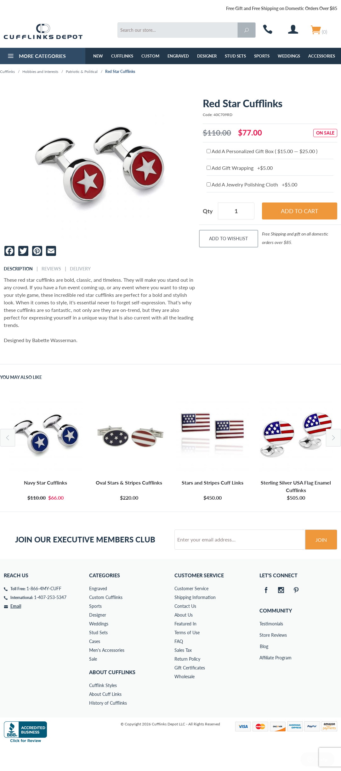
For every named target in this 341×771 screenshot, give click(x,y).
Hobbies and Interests (40, 71)
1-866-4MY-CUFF (43, 612)
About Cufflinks (112, 696)
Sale (93, 682)
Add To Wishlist (228, 238)
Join (321, 564)
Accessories (321, 55)
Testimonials (263, 647)
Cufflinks (122, 55)
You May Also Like (21, 377)
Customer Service (191, 612)
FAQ (178, 665)
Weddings (289, 55)
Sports (262, 55)
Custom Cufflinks (105, 621)
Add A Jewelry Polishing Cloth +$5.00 (252, 184)
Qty (208, 211)
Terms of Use (187, 656)
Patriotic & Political (82, 71)
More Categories (36, 56)
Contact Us (185, 630)
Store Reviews (263, 659)
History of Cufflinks (108, 726)
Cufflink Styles (103, 709)
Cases (94, 665)
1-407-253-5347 (50, 621)
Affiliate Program (263, 681)
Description (18, 268)
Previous (7, 438)
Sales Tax (183, 674)
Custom (150, 55)
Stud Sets (235, 55)
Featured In (185, 647)
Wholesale (184, 700)
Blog (264, 670)
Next (333, 438)
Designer (207, 55)
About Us (183, 638)
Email (15, 630)
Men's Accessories (106, 674)
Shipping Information (195, 621)
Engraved (178, 55)
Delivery (80, 268)
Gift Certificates (189, 691)
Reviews (51, 268)
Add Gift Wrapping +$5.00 (240, 168)
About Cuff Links (105, 718)
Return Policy (187, 682)
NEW (98, 55)
